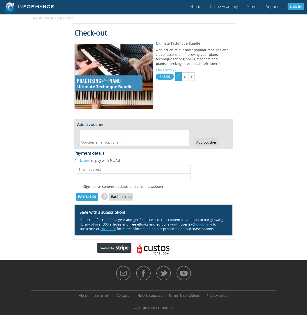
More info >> (166, 70)
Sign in (296, 7)
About (195, 6)
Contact (123, 295)
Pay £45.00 (87, 196)
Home (37, 18)
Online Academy (224, 6)
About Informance (93, 295)
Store (251, 6)
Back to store (121, 196)
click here (108, 229)
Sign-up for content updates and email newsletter (123, 186)
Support (273, 6)
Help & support (149, 295)
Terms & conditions (184, 295)
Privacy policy (217, 295)
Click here (82, 160)
